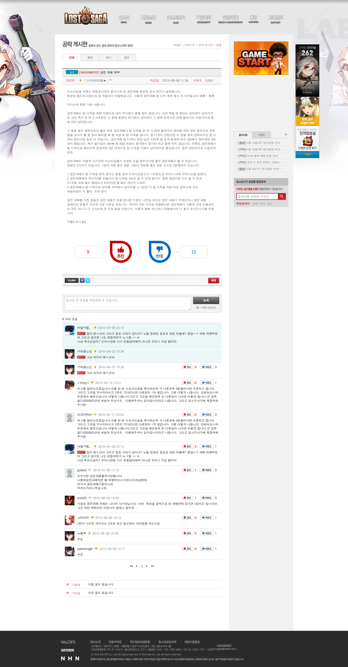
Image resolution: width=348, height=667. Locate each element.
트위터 (87, 280)
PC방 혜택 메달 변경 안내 (258, 156)
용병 (90, 57)
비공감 (207, 367)
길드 (270, 203)
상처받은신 (84, 351)
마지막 (151, 567)
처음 (132, 567)
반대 (160, 252)
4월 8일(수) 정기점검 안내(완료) (260, 169)
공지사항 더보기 (286, 134)
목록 (213, 280)
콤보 (126, 57)
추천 (121, 252)
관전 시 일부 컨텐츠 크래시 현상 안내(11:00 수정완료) (260, 162)
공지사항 (243, 135)
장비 (108, 57)
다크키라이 (84, 414)
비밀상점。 (84, 328)
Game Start (261, 58)
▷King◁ (83, 383)
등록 (206, 300)
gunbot (82, 470)
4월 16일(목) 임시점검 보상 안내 (260, 149)
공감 (188, 367)
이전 (137, 567)
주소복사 (72, 280)
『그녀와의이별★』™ (95, 80)
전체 (71, 57)
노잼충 (81, 533)
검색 (281, 196)
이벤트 (261, 135)
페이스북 (82, 280)
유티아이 (83, 517)
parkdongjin (85, 549)
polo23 (82, 498)
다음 (146, 567)
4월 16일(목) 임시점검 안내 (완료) (260, 143)
